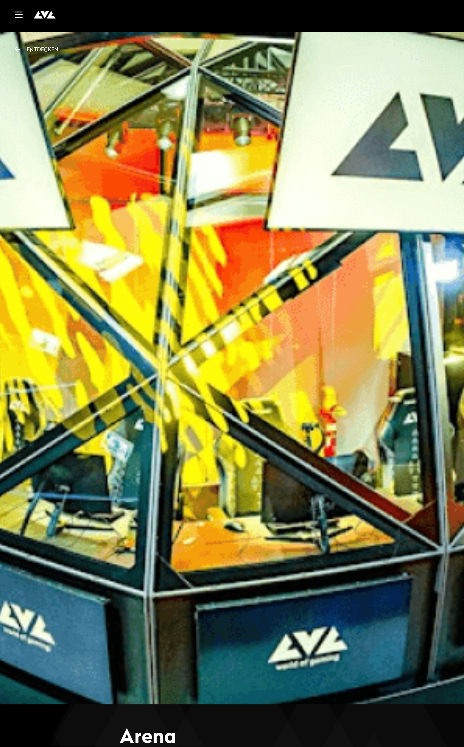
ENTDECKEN (35, 49)
